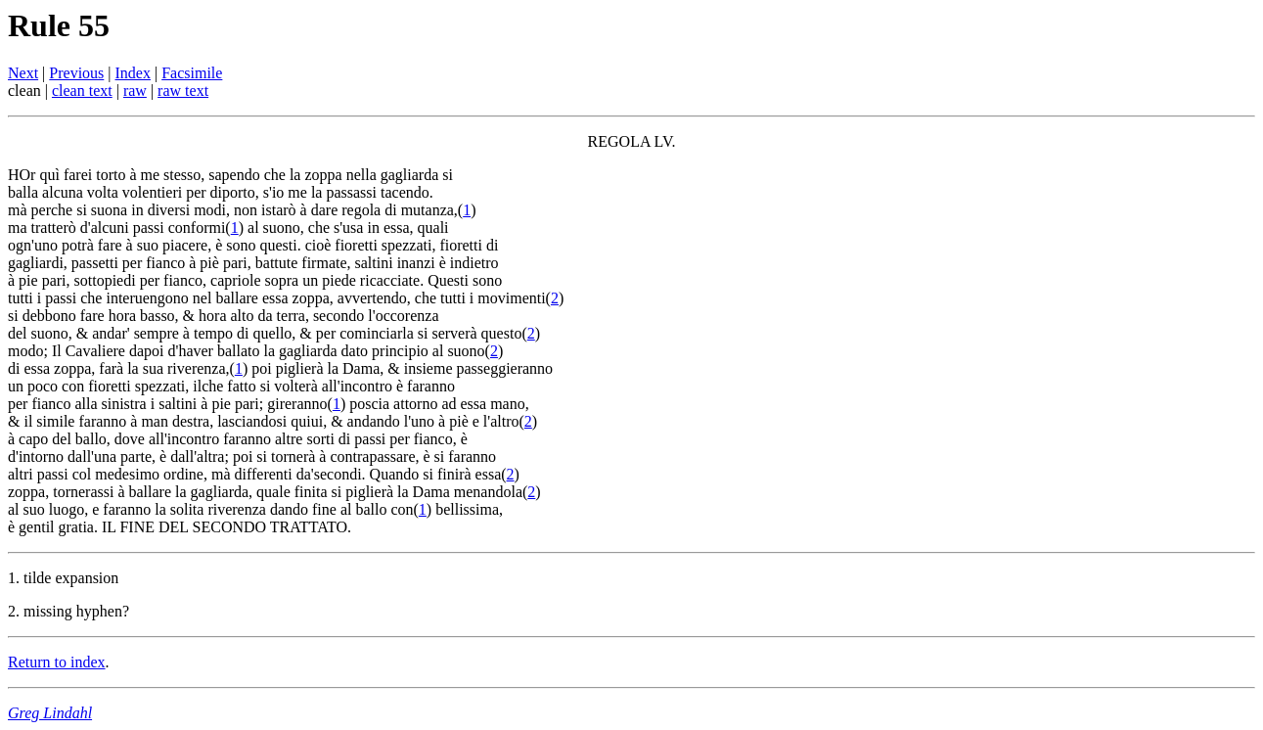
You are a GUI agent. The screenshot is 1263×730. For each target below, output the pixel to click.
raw (135, 90)
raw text (183, 90)
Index (133, 73)
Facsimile (191, 73)
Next (23, 73)
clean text (82, 90)
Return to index (57, 662)
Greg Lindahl (50, 713)
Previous (76, 73)
